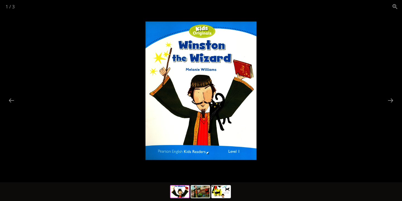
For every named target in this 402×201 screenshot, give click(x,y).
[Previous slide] (11, 100)
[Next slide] (390, 100)
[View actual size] (395, 6)
